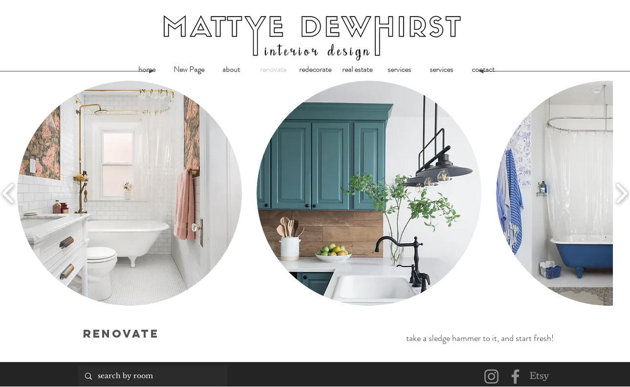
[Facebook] (515, 376)
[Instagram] (491, 376)
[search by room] (152, 376)
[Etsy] (539, 376)
